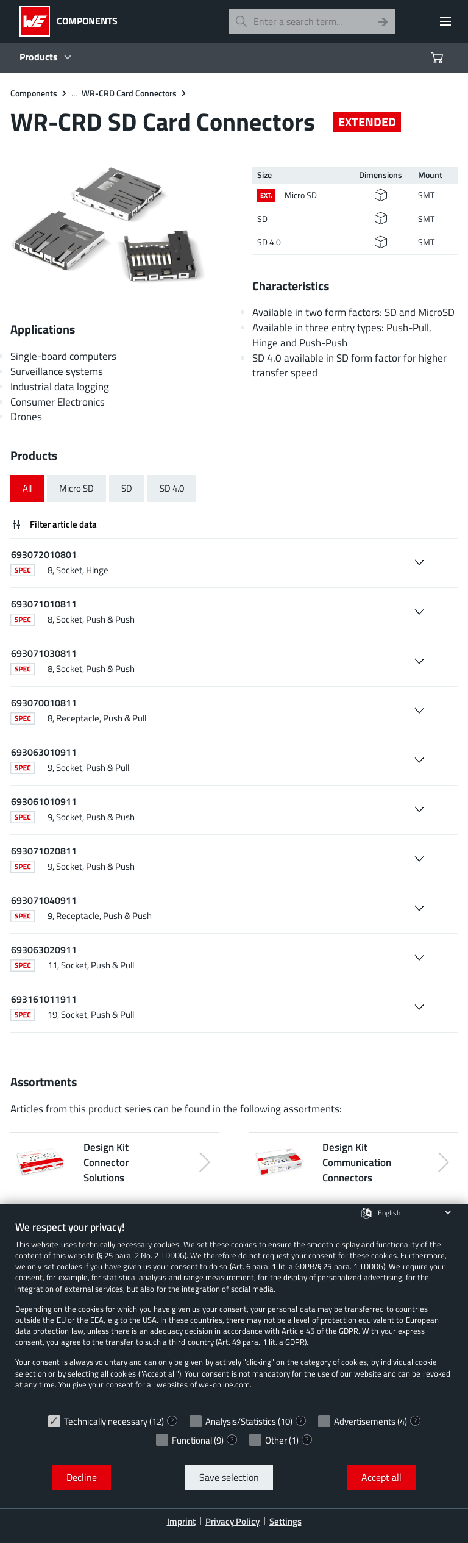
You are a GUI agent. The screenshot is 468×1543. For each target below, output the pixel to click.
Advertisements (364, 1421)
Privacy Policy (232, 1521)
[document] (234, 1314)
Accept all (381, 1477)
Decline (81, 1477)
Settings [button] (285, 1521)
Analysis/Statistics (240, 1421)
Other (276, 1440)
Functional (192, 1440)
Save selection (229, 1477)
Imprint (181, 1521)
